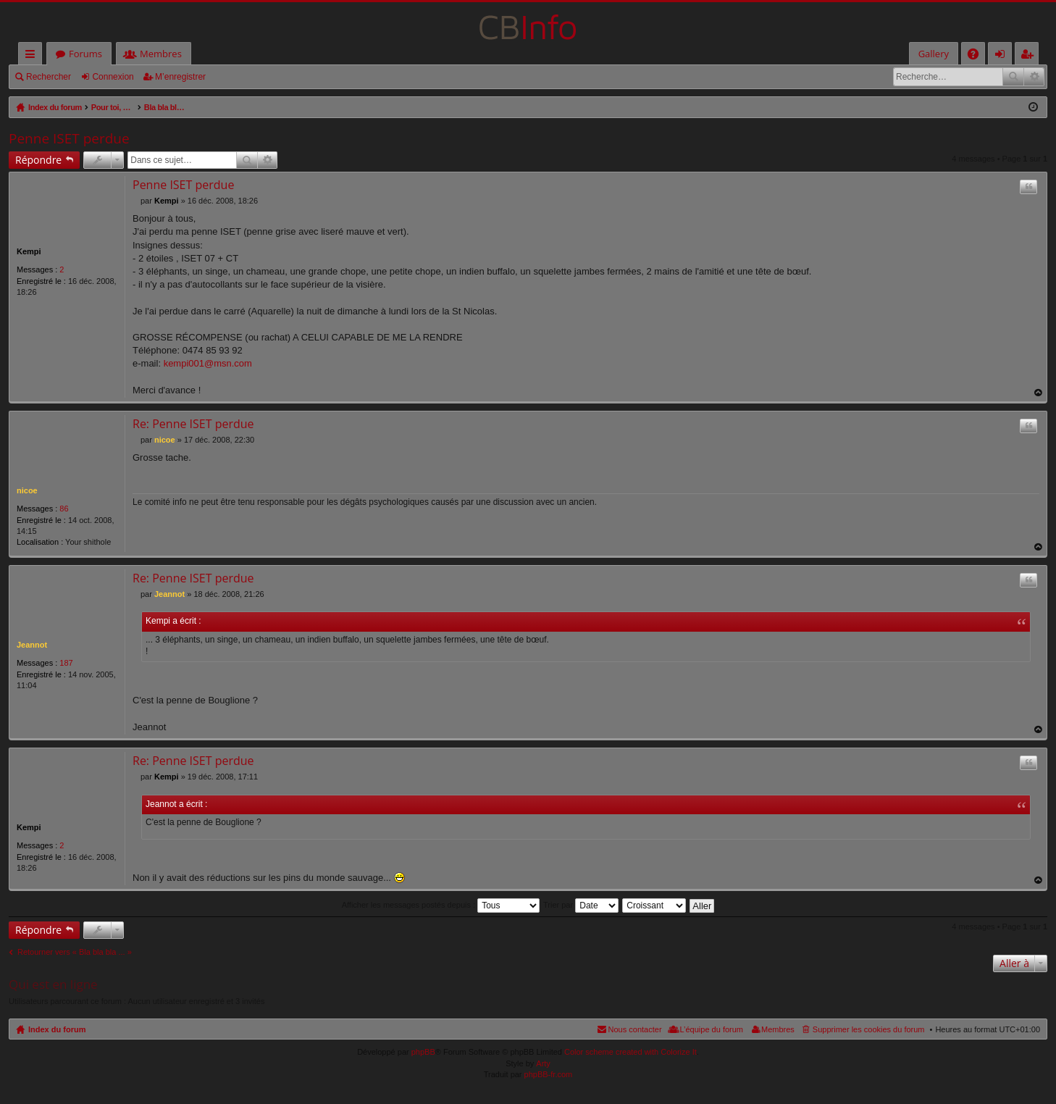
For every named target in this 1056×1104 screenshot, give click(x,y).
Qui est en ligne (53, 984)
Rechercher (48, 77)
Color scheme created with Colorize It (630, 1051)
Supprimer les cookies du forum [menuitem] (869, 1029)
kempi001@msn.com (208, 363)
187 (65, 662)
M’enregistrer (180, 77)
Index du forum (56, 1029)
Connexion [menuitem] (1003, 56)
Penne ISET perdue (69, 138)
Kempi (29, 251)
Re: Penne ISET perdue (193, 424)
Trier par (581, 904)
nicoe (27, 490)
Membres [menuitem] (778, 1029)
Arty (543, 1063)
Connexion (112, 77)
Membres (161, 53)
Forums (85, 53)
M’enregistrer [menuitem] (1030, 56)
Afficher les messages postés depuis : (441, 904)
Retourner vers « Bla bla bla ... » (74, 952)
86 (63, 508)
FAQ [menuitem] (977, 56)
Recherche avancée (1034, 76)
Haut (1038, 393)
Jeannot (32, 644)
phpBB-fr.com (548, 1074)
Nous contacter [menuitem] (635, 1029)
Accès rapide (33, 56)
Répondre (38, 160)
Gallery (933, 53)
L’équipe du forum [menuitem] (711, 1029)
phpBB (423, 1051)
